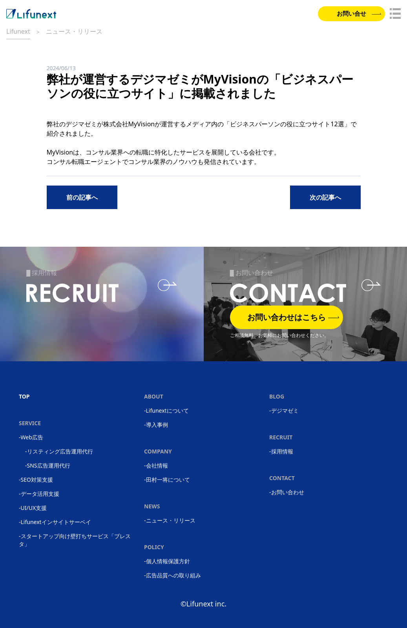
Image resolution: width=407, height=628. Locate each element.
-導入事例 (156, 424)
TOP (24, 396)
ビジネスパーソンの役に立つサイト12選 (287, 124)
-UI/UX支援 (33, 508)
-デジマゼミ (284, 410)
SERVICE (30, 423)
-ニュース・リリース (169, 520)
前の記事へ (82, 197)
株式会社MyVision (129, 124)
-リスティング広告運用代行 (59, 451)
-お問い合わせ (286, 492)
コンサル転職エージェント (84, 161)
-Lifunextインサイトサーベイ (55, 522)
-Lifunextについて (166, 410)
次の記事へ (325, 197)
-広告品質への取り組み (172, 575)
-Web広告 (31, 437)
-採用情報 (281, 451)
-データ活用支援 (39, 493)
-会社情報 (156, 465)
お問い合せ (358, 14)
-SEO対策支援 (36, 479)
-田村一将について (167, 479)
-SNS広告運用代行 (47, 465)
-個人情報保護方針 (167, 561)
